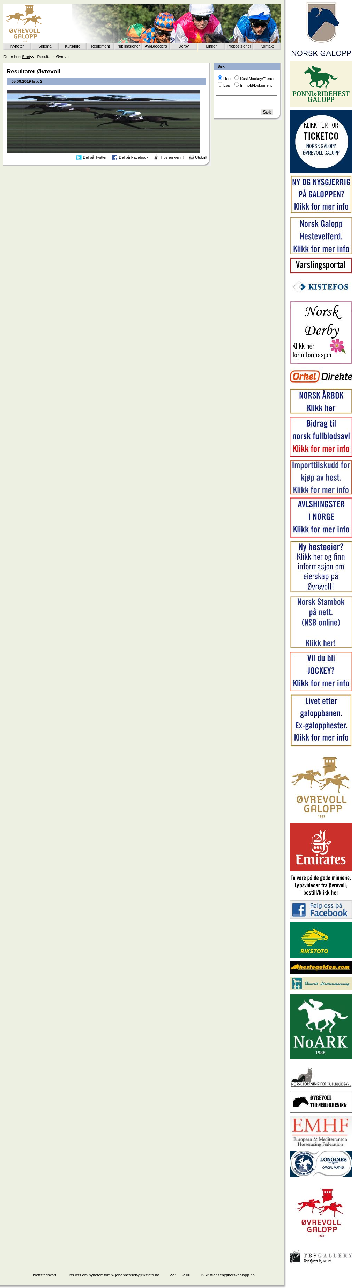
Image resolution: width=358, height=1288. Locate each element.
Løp (226, 85)
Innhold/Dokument (256, 85)
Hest (227, 79)
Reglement (100, 46)
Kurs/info (72, 46)
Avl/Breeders (156, 46)
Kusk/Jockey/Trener (257, 79)
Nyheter (17, 46)
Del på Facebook (133, 157)
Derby (183, 46)
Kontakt (267, 46)
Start (26, 56)
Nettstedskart (44, 1275)
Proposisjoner (239, 46)
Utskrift (201, 157)
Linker (211, 46)
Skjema (44, 46)
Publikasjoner (128, 46)
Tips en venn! (172, 157)
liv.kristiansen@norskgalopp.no (228, 1275)
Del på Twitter (95, 157)
